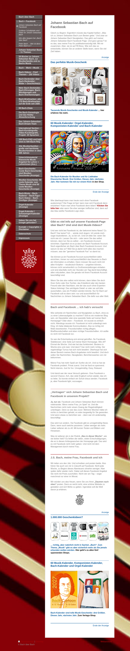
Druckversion (26, 642)
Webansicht (106, 642)
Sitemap (39, 642)
